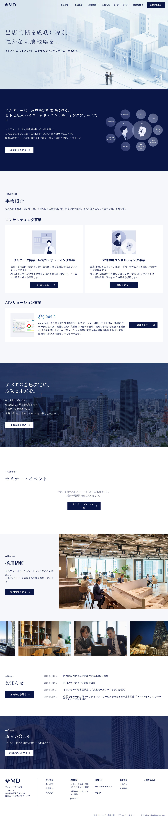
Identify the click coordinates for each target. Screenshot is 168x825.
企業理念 (49, 788)
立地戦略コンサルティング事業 (79, 792)
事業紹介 (74, 780)
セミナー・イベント (121, 5)
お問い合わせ (150, 780)
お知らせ (106, 5)
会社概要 (49, 784)
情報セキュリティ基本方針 (104, 815)
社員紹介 (123, 784)
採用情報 (123, 780)
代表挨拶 (49, 793)
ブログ (98, 793)
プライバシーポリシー (127, 815)
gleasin (73, 799)
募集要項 (123, 788)
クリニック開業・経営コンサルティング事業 (79, 785)
